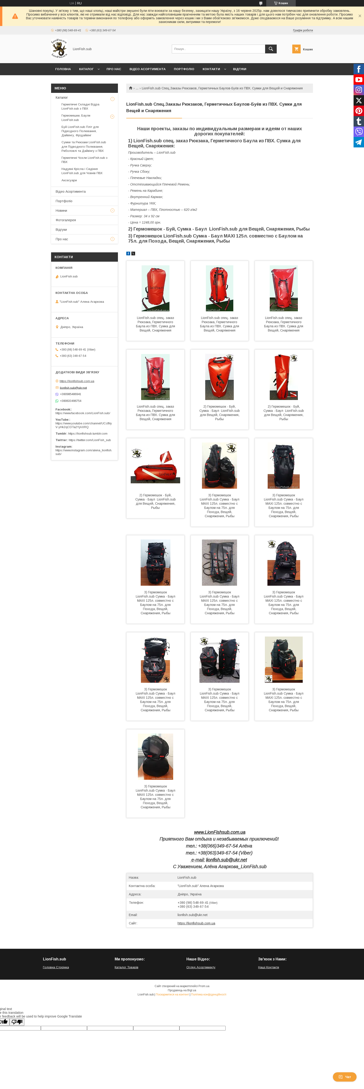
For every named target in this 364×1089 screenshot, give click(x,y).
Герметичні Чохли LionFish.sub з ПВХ (84, 160)
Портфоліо (184, 69)
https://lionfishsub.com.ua (196, 923)
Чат (344, 1077)
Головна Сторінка (56, 967)
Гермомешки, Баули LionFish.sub (76, 117)
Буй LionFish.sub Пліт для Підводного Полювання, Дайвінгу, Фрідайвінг (80, 131)
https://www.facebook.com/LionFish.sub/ (82, 413)
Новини (61, 210)
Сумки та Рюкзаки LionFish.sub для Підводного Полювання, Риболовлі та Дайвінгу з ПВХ (84, 146)
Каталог (86, 69)
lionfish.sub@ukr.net (226, 859)
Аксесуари (69, 180)
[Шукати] (271, 49)
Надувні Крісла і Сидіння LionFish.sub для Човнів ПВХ (82, 171)
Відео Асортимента (148, 69)
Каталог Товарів (126, 967)
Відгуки (239, 69)
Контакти (211, 69)
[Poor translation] (17, 1022)
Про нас (114, 69)
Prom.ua (203, 986)
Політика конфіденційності (208, 994)
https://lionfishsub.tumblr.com (87, 433)
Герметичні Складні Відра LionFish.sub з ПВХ (80, 106)
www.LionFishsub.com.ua (219, 832)
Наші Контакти (268, 967)
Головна (63, 69)
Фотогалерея (66, 220)
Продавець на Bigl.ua (182, 990)
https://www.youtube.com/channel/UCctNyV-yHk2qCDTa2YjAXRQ (83, 425)
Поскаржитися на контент (172, 994)
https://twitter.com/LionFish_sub (90, 440)
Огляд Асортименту (200, 967)
